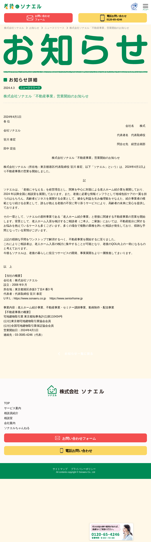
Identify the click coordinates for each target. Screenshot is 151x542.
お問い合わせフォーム (79, 438)
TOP (7, 403)
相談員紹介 (11, 413)
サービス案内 (12, 408)
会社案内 (9, 423)
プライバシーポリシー (83, 469)
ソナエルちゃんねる (17, 428)
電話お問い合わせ (78, 451)
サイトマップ (60, 469)
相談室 (8, 418)
